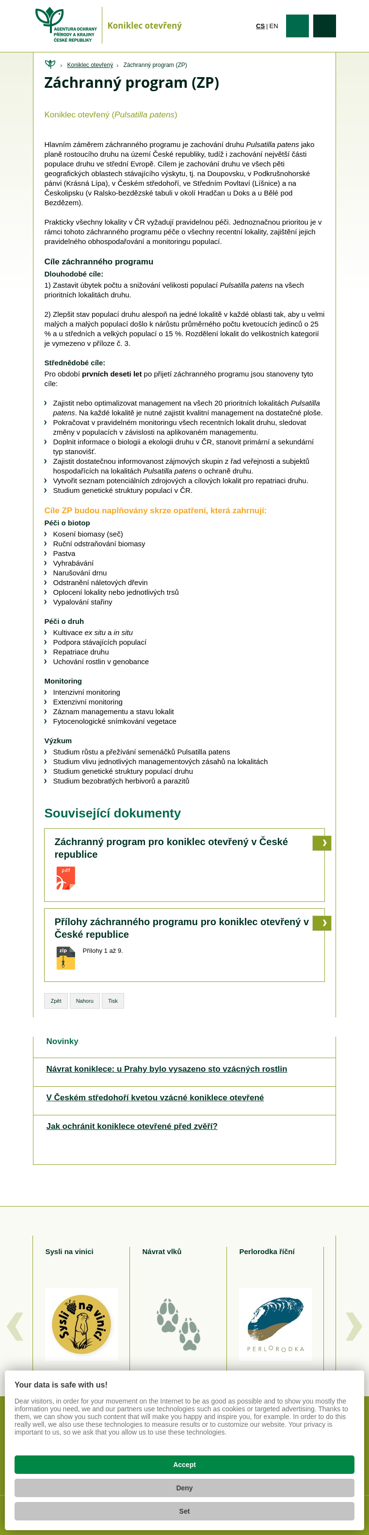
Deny (184, 1488)
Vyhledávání (324, 26)
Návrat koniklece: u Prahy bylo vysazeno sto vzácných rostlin (166, 1069)
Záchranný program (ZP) (155, 65)
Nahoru (85, 1001)
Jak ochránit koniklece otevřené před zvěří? (131, 1126)
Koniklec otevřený (90, 65)
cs (260, 26)
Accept (184, 1465)
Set (184, 1511)
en (274, 26)
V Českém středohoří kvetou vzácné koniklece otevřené (155, 1097)
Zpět (55, 1001)
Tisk (113, 1001)
